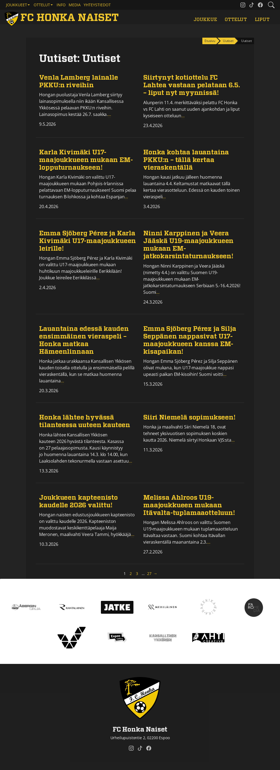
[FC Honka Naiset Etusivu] (63, 18)
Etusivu (210, 40)
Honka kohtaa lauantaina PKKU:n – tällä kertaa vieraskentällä (186, 160)
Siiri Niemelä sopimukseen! (189, 417)
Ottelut (236, 19)
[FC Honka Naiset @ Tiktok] (251, 5)
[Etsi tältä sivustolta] (271, 5)
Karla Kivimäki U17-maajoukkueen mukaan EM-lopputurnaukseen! (86, 160)
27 (149, 573)
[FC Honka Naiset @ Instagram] (242, 5)
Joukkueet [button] (16, 4)
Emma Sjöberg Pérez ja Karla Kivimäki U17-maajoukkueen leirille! (87, 241)
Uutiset (228, 40)
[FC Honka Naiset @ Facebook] (260, 5)
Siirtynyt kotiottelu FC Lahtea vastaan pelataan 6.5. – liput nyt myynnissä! (191, 85)
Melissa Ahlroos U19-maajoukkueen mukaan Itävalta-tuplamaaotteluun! (189, 505)
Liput (262, 19)
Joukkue (205, 19)
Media (75, 4)
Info (61, 4)
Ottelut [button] (42, 4)
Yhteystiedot (97, 4)
